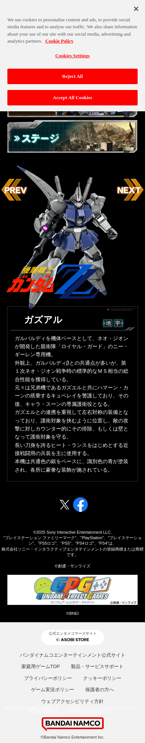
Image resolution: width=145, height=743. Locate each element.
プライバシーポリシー (48, 678)
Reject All (72, 73)
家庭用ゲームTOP (40, 666)
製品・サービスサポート (97, 666)
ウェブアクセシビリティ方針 (72, 701)
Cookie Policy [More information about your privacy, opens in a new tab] (59, 38)
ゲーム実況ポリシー (52, 689)
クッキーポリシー (102, 678)
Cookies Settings (72, 52)
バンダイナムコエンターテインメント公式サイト (72, 655)
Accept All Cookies (72, 95)
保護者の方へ (99, 689)
